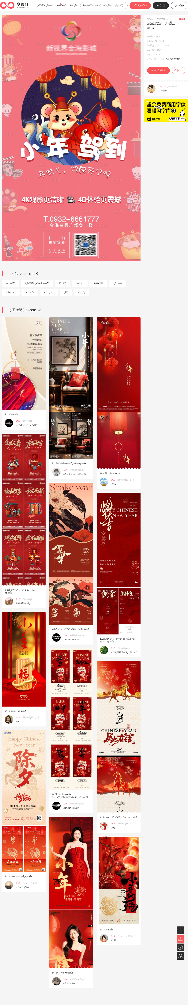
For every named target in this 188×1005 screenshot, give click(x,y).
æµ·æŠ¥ (10, 283)
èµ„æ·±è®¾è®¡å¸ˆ (173, 86)
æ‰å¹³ (10, 292)
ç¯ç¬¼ (49, 292)
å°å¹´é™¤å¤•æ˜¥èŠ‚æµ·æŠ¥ (18, 876)
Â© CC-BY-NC (173, 59)
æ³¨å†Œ (161, 5)
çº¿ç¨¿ (81, 292)
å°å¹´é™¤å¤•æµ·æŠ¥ (62, 972)
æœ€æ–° (61, 5)
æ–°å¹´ (79, 283)
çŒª (66, 292)
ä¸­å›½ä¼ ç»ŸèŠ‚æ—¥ (37, 283)
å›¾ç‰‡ (74, 5)
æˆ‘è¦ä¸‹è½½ (158, 70)
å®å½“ (162, 90)
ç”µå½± (118, 283)
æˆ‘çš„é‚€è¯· (140, 5)
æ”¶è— (178, 70)
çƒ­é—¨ (49, 5)
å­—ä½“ (87, 5)
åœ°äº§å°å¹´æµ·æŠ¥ (110, 473)
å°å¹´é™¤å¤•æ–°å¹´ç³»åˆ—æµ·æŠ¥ (69, 463)
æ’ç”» (30, 292)
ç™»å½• (179, 5)
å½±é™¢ (98, 283)
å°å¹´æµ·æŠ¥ (11, 414)
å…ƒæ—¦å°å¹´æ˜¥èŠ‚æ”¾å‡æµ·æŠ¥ (118, 817)
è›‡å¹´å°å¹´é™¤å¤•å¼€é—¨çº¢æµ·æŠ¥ (70, 629)
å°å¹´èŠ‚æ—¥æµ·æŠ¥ (15, 711)
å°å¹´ (62, 283)
